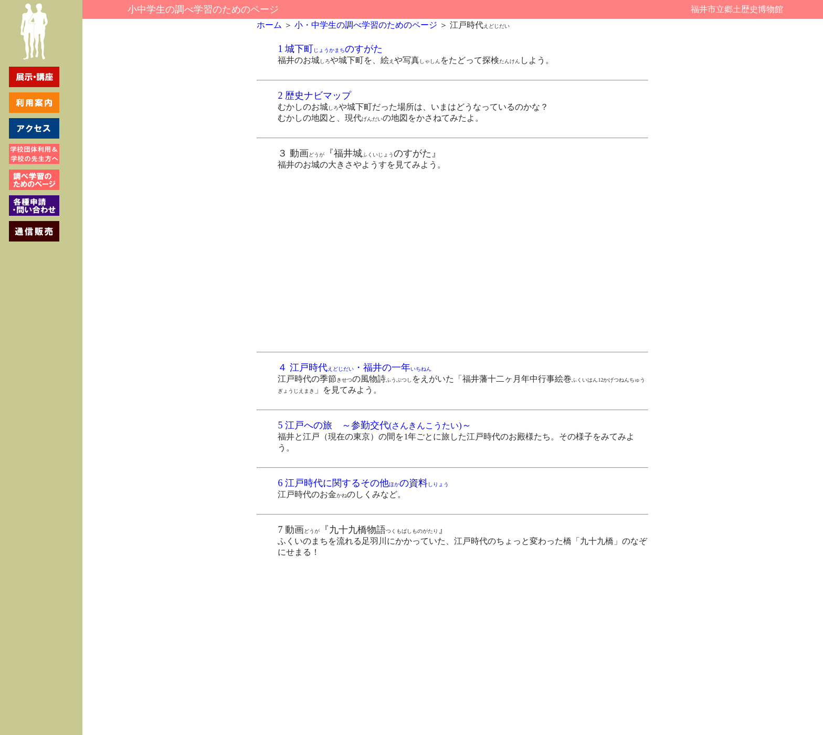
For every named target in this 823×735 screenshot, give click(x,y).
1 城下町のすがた (330, 49)
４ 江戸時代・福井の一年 (354, 367)
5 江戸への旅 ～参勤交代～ (374, 425)
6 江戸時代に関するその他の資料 (363, 483)
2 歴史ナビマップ (314, 95)
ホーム (269, 24)
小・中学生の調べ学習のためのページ (364, 24)
